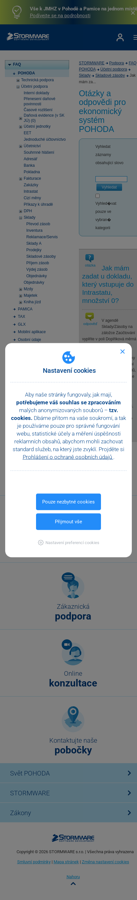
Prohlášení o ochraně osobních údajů (68, 456)
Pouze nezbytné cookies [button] (68, 501)
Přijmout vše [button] (68, 521)
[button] (68, 542)
